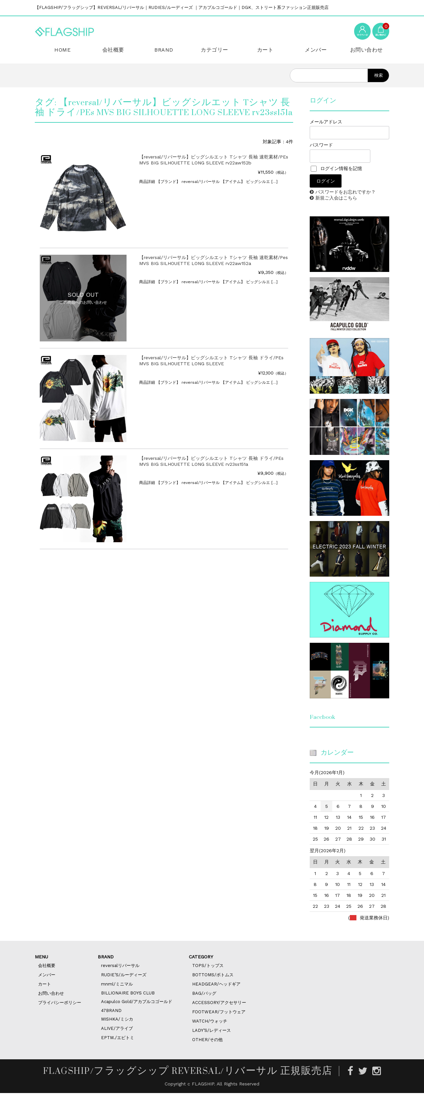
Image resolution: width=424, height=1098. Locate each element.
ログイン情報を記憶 (336, 173)
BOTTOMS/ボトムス (213, 979)
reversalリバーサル (120, 970)
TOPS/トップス (208, 970)
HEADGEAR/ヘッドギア (216, 989)
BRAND (161, 53)
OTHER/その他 (207, 1044)
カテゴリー (212, 54)
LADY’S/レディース (211, 1035)
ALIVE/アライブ (117, 1033)
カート (262, 54)
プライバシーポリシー (59, 1007)
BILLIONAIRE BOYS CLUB (128, 997)
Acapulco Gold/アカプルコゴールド (136, 1006)
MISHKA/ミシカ (117, 1024)
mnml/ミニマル (117, 989)
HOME (60, 53)
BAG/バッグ (204, 998)
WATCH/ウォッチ (209, 1026)
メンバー (313, 54)
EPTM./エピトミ (117, 1042)
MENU (41, 961)
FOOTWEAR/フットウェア (218, 1016)
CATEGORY (201, 961)
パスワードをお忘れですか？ (345, 196)
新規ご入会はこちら (336, 202)
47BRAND (111, 1015)
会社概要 (110, 54)
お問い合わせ (363, 54)
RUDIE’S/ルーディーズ (123, 979)
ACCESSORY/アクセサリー (219, 1007)
